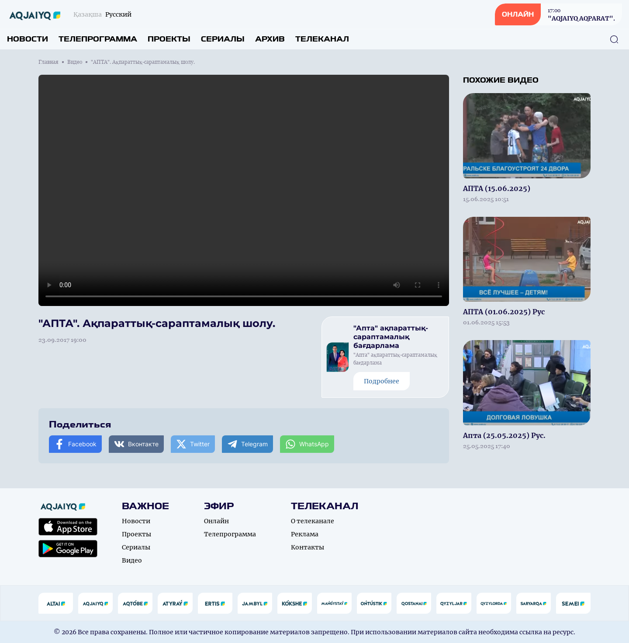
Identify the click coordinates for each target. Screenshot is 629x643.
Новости (27, 39)
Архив (270, 39)
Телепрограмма (98, 39)
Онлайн (216, 521)
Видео (74, 62)
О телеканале (312, 521)
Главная (48, 62)
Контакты (307, 547)
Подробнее (381, 381)
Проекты (169, 39)
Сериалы (223, 39)
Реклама (304, 534)
